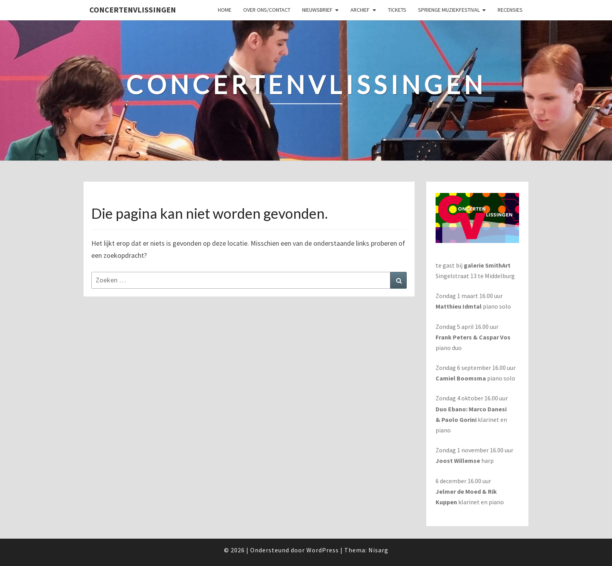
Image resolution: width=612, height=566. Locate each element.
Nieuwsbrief (317, 9)
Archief (360, 9)
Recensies (510, 9)
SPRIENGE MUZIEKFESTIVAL (449, 9)
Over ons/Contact (266, 9)
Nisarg (378, 550)
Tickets (397, 9)
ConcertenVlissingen (132, 9)
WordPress (322, 550)
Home (224, 9)
